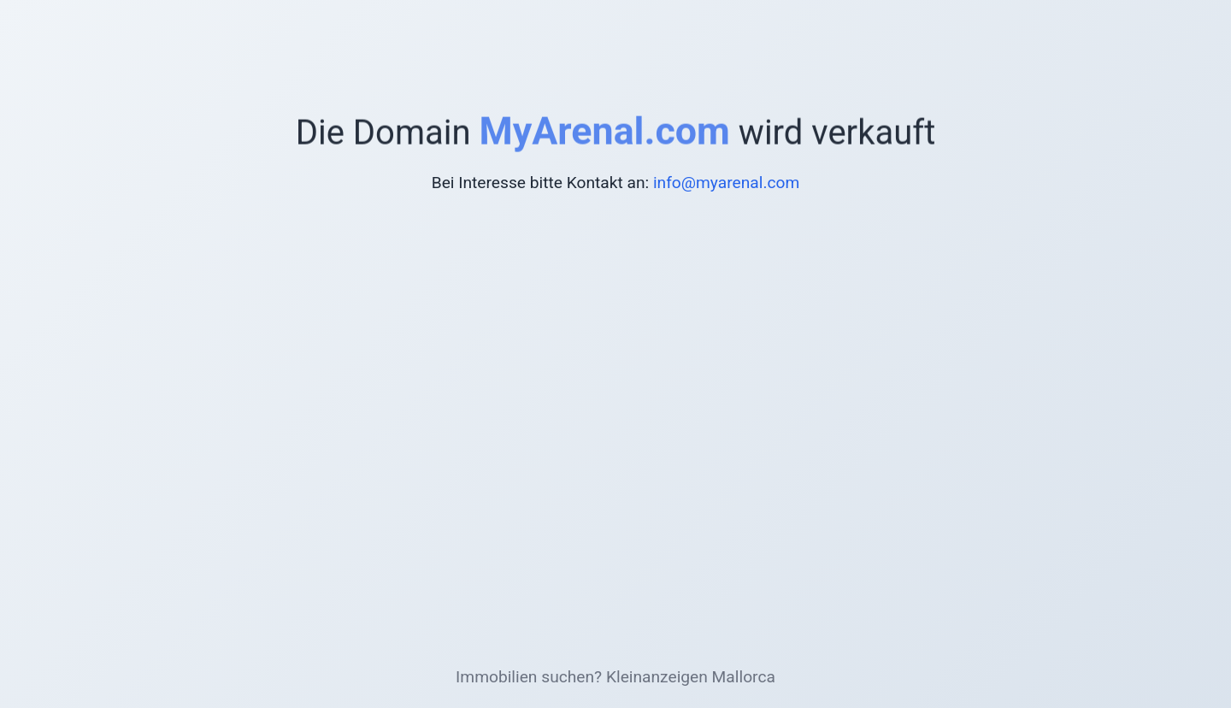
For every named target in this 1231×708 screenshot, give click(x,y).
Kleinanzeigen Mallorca (690, 677)
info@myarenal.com (726, 182)
